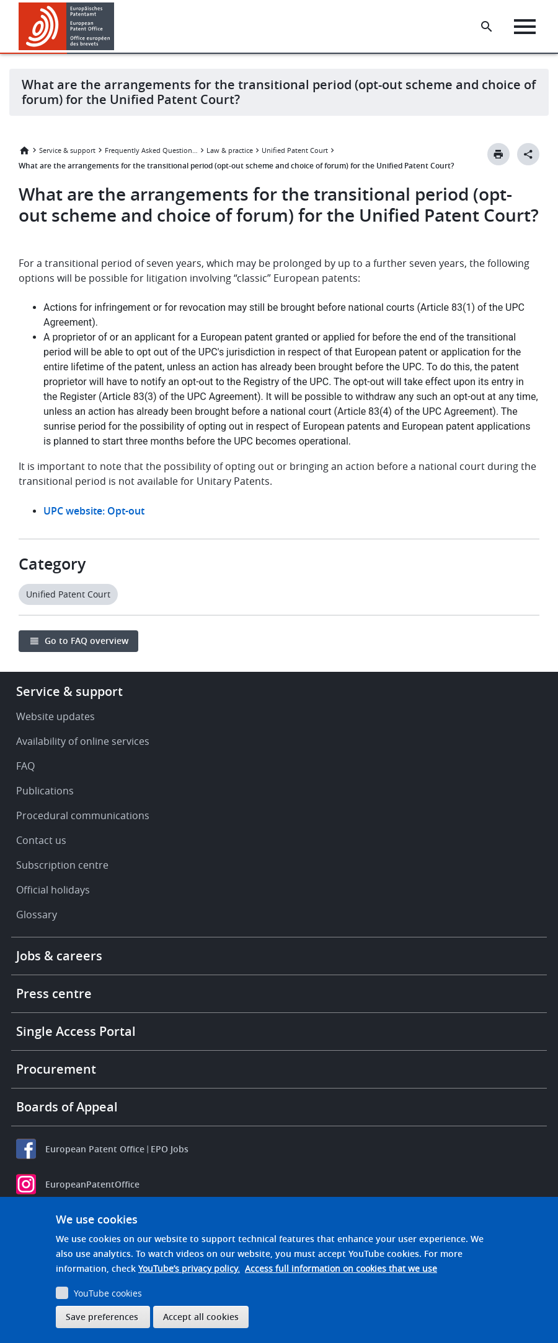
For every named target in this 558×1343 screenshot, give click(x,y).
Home (24, 150)
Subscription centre (62, 865)
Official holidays (53, 890)
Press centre (54, 993)
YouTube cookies (108, 1293)
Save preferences (102, 1317)
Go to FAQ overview (86, 640)
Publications (45, 791)
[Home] (67, 26)
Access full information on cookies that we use (341, 1268)
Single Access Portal (76, 1031)
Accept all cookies (201, 1317)
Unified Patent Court (295, 150)
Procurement (56, 1069)
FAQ (25, 766)
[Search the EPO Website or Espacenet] (487, 26)
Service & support (67, 150)
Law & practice (229, 150)
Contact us (41, 840)
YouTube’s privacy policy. (189, 1268)
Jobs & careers (59, 955)
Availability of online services (82, 741)
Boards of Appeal (67, 1106)
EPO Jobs (169, 1149)
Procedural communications (82, 815)
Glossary (36, 914)
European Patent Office (94, 1149)
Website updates (55, 716)
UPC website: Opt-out (93, 511)
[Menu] (524, 26)
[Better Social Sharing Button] (528, 154)
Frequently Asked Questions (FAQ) (151, 150)
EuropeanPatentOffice (92, 1184)
